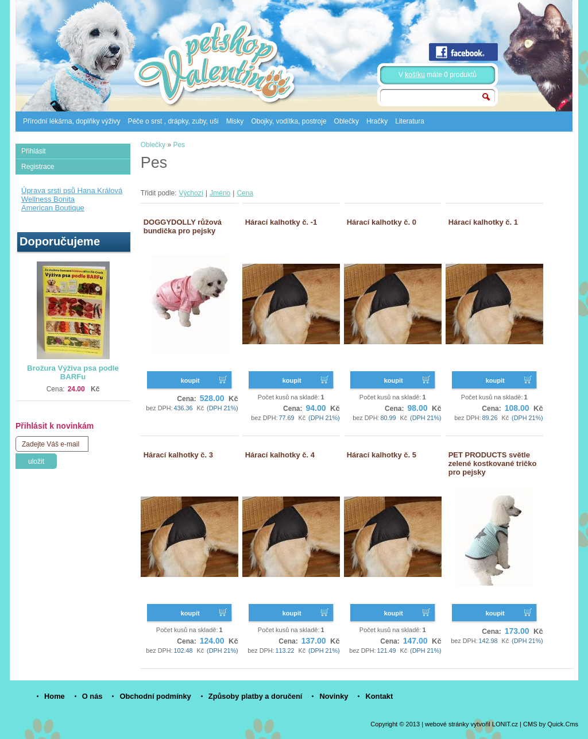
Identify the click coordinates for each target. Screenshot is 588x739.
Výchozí (191, 193)
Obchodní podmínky (155, 696)
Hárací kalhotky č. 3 (178, 455)
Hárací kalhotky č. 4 (280, 455)
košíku (415, 75)
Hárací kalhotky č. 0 (381, 222)
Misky (235, 121)
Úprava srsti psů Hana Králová (71, 190)
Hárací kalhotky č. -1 (281, 222)
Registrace (37, 167)
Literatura (409, 121)
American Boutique (52, 207)
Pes (179, 145)
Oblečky (346, 121)
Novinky (333, 696)
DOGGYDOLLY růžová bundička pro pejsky (183, 226)
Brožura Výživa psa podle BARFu (73, 372)
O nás (92, 696)
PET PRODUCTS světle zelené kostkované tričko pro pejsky (492, 463)
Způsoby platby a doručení (255, 696)
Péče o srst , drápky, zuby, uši (172, 121)
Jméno (220, 193)
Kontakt (379, 696)
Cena (245, 193)
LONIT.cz (505, 724)
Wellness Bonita (48, 199)
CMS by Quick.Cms (550, 724)
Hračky (377, 121)
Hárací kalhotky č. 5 (381, 455)
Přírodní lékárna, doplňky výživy (71, 121)
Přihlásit (33, 151)
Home (54, 696)
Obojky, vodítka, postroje (288, 121)
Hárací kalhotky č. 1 (483, 222)
